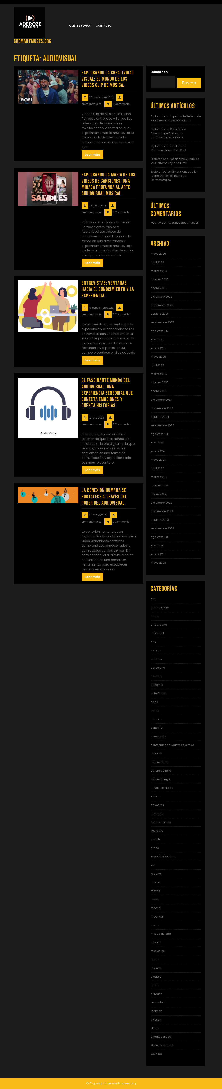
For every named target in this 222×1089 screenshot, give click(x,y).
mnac (155, 899)
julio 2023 (157, 546)
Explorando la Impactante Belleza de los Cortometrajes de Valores (176, 118)
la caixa (156, 874)
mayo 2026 (158, 254)
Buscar (189, 83)
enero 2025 (158, 391)
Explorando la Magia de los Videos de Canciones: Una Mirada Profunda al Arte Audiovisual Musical (108, 184)
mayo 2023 (158, 563)
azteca (155, 650)
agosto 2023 (159, 537)
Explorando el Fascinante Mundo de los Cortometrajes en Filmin (175, 161)
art (152, 599)
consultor (157, 728)
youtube (156, 1054)
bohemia (157, 685)
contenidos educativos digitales (172, 745)
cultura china (159, 762)
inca (154, 865)
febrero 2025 (159, 382)
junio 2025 (157, 348)
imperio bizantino (163, 856)
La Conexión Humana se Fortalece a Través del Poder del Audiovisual (104, 496)
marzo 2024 (159, 477)
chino (154, 711)
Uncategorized (161, 1037)
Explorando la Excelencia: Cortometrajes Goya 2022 (168, 148)
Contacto (103, 25)
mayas (155, 891)
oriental (156, 968)
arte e (155, 616)
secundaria (158, 1002)
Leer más (92, 154)
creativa (156, 753)
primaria (156, 994)
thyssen (156, 1020)
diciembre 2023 (161, 503)
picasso (156, 977)
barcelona (158, 668)
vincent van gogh (162, 1045)
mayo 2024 (158, 460)
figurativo (157, 831)
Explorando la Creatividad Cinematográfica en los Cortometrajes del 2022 (168, 133)
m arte (155, 882)
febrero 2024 (160, 485)
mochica (157, 917)
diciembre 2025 (161, 297)
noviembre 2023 (162, 511)
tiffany (155, 1028)
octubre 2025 (160, 314)
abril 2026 (157, 262)
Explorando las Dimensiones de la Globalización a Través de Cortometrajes (174, 176)
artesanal (157, 633)
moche (155, 908)
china (154, 702)
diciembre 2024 (161, 400)
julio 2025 (157, 340)
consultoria (158, 736)
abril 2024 (157, 468)
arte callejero (160, 608)
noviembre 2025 (162, 305)
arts (153, 642)
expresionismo (161, 822)
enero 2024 (159, 494)
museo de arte (161, 934)
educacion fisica (162, 788)
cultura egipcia (161, 771)
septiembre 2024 (162, 425)
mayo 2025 (158, 357)
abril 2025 (157, 365)
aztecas (156, 659)
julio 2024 (157, 443)
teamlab (156, 1011)
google (156, 839)
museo (155, 925)
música (156, 942)
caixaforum (158, 693)
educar (156, 796)
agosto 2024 (159, 434)
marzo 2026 (159, 271)
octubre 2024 (160, 417)
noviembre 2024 (162, 408)
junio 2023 (157, 554)
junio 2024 (158, 451)
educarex (157, 805)
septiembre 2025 (162, 322)
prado (155, 985)
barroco (156, 676)
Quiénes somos (80, 25)
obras (155, 959)
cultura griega (160, 779)
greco (155, 848)
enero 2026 (158, 288)
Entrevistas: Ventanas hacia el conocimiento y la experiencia (108, 289)
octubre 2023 (160, 520)
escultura (157, 814)
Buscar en (159, 72)
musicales (158, 951)
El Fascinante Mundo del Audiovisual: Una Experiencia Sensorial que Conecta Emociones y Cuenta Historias (107, 393)
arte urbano (159, 625)
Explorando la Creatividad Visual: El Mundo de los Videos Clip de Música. (108, 79)
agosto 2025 (159, 331)
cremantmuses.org (32, 41)
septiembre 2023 (162, 528)
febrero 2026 (159, 279)
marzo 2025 (159, 374)
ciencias (156, 719)
